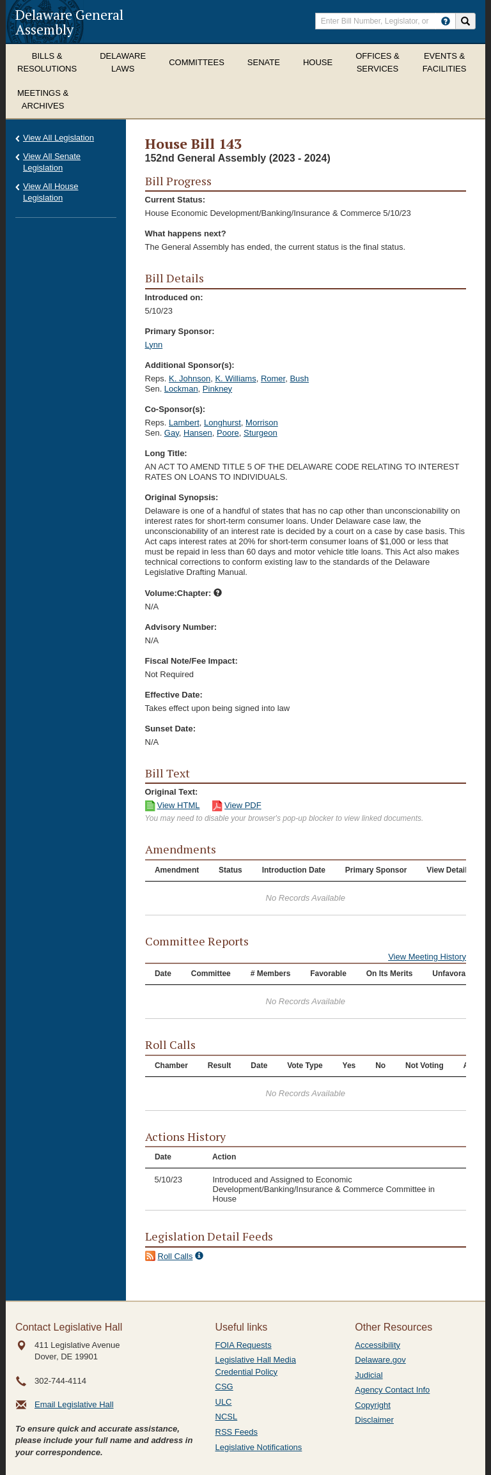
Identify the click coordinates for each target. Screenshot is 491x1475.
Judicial (368, 1375)
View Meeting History (427, 956)
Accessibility (377, 1345)
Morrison (262, 422)
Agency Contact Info (392, 1390)
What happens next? (185, 233)
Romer (273, 378)
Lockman (181, 389)
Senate (263, 62)
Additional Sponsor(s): (190, 365)
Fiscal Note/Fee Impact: (191, 661)
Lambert (184, 422)
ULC (223, 1402)
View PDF (242, 805)
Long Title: (166, 453)
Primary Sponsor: (180, 331)
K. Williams (235, 378)
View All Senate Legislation (52, 162)
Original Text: (171, 792)
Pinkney (217, 389)
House (317, 62)
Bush (299, 378)
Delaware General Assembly (69, 21)
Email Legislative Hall (74, 1404)
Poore (228, 433)
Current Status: (175, 199)
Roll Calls (175, 1256)
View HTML (178, 805)
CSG (224, 1386)
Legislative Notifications (258, 1447)
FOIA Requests (243, 1345)
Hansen (197, 433)
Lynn (154, 344)
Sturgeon (260, 433)
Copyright (373, 1405)
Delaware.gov (380, 1359)
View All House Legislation (50, 192)
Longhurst (222, 422)
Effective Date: (174, 694)
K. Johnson (189, 378)
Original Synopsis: (182, 497)
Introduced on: (174, 297)
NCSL (226, 1416)
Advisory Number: (181, 627)
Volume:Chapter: (183, 593)
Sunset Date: (170, 728)
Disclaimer (374, 1420)
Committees (196, 62)
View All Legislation (58, 137)
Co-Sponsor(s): (175, 409)
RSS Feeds (236, 1432)
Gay (171, 433)
